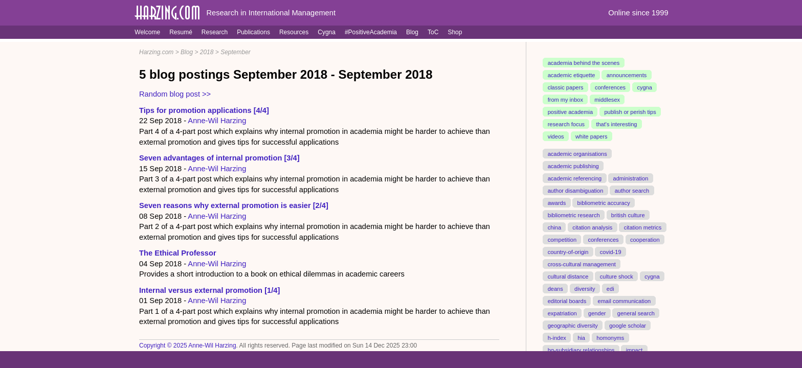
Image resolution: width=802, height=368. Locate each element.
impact (634, 350)
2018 (207, 52)
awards (557, 202)
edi (610, 288)
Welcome (147, 32)
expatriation (562, 313)
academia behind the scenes (584, 63)
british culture (628, 215)
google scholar (627, 325)
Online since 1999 (638, 13)
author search (632, 191)
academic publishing (573, 166)
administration (631, 178)
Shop (455, 32)
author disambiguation (576, 191)
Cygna (327, 32)
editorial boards (567, 300)
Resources (293, 32)
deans (555, 288)
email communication (624, 300)
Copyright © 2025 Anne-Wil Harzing (187, 345)
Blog (412, 32)
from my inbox (565, 100)
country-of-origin (568, 251)
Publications (253, 32)
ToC (433, 32)
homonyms (610, 337)
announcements (627, 75)
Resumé (180, 32)
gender (597, 313)
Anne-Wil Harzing (217, 121)
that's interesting (616, 124)
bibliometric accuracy (603, 202)
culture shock (616, 276)
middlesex (607, 100)
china (554, 227)
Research (215, 32)
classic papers (566, 87)
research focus (566, 124)
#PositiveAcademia (371, 32)
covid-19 (610, 251)
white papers (591, 136)
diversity (584, 288)
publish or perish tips (630, 112)
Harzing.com (156, 52)
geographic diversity (573, 325)
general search (636, 313)
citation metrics (643, 227)
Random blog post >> (175, 94)
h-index (557, 337)
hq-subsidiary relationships (581, 350)
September (235, 52)
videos (556, 136)
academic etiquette (571, 75)
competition (562, 239)
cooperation (645, 239)
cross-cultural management (582, 264)
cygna (644, 87)
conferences (610, 87)
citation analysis (592, 227)
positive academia (570, 112)
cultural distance (568, 276)
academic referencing (575, 178)
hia (581, 337)
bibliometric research (574, 215)
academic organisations (577, 154)
